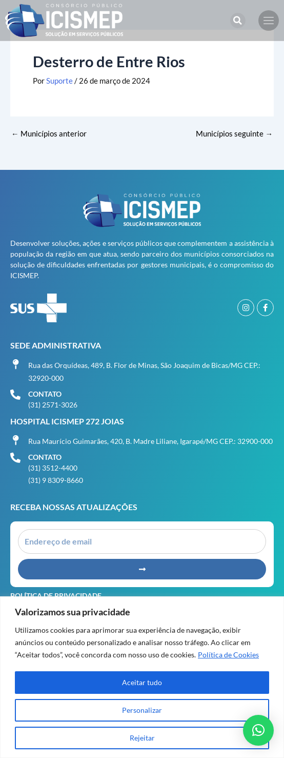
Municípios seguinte (234, 134)
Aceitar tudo (142, 682)
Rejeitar (142, 737)
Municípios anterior (49, 134)
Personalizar (142, 710)
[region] (142, 677)
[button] (238, 20)
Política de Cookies (228, 654)
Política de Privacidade (56, 595)
